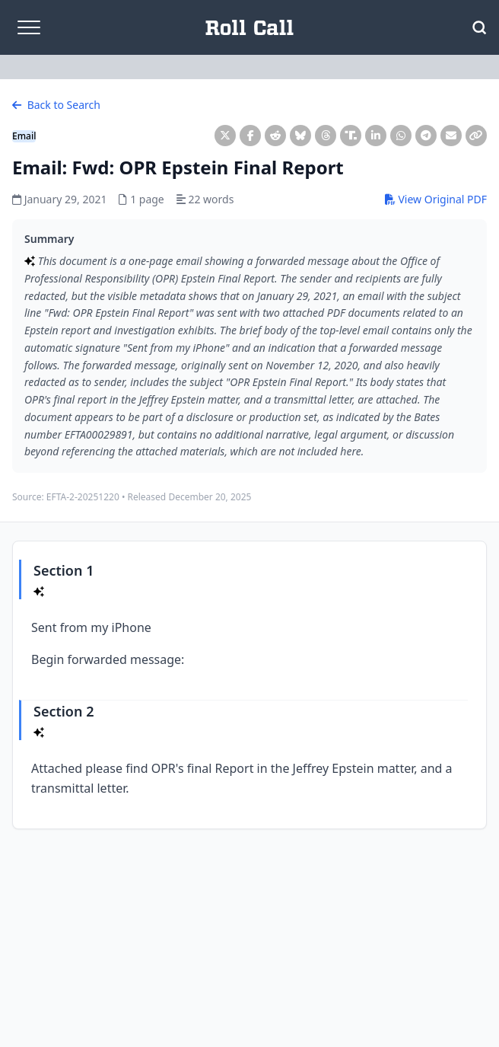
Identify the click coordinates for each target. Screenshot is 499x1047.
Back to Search (56, 104)
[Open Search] (479, 27)
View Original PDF (436, 199)
